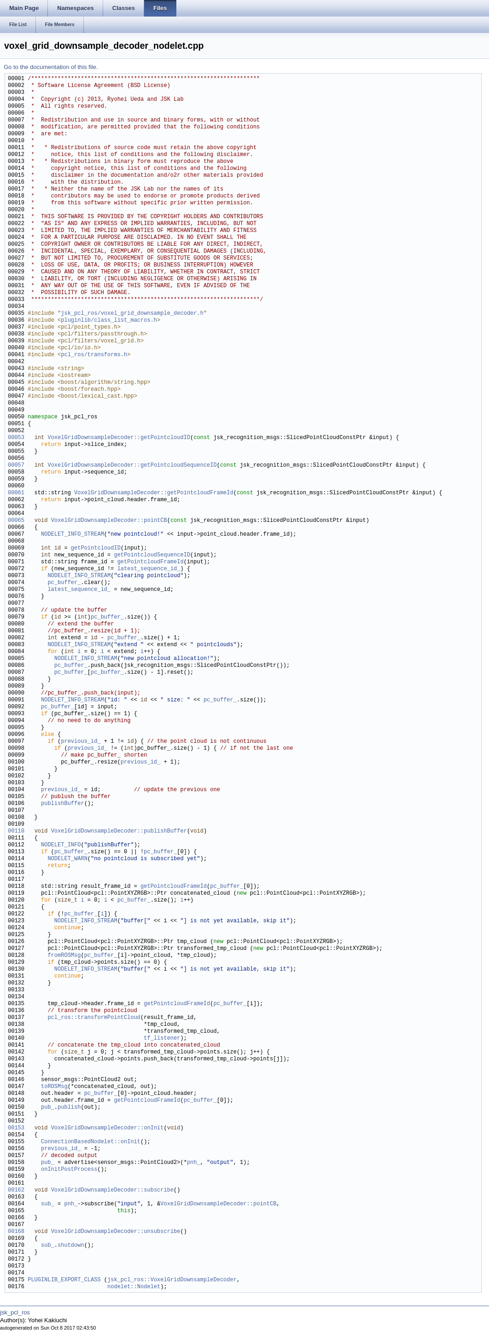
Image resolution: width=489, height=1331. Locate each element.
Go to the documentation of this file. (51, 67)
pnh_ (193, 1163)
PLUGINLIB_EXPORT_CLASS (64, 1280)
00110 (16, 831)
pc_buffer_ (64, 583)
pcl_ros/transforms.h (94, 355)
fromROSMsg (64, 956)
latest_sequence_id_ (148, 569)
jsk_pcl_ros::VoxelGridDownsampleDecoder (172, 1280)
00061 (16, 493)
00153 (16, 1128)
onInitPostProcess (69, 1170)
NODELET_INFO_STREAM (72, 534)
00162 (16, 1190)
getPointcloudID (96, 548)
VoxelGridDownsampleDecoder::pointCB (109, 521)
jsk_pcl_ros (15, 1312)
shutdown (71, 1246)
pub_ (47, 1107)
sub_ (47, 1204)
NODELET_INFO (61, 845)
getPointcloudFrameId (150, 562)
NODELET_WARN (67, 859)
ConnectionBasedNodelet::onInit (90, 1142)
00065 (16, 521)
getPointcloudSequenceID (152, 555)
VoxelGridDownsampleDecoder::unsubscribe (115, 1232)
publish (69, 1107)
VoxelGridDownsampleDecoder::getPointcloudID (118, 438)
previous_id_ (80, 742)
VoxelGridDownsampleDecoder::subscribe (112, 1190)
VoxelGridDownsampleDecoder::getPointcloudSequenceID (131, 465)
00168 (16, 1232)
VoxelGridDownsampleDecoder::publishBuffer (119, 831)
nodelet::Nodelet (133, 1287)
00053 (16, 438)
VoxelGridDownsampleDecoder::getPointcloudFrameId (153, 493)
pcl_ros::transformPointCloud (93, 1018)
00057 (16, 465)
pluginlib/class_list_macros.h (109, 320)
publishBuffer (62, 804)
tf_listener (162, 1038)
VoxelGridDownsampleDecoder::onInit (107, 1128)
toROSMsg (54, 1087)
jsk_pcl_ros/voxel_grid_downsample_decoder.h (132, 314)
